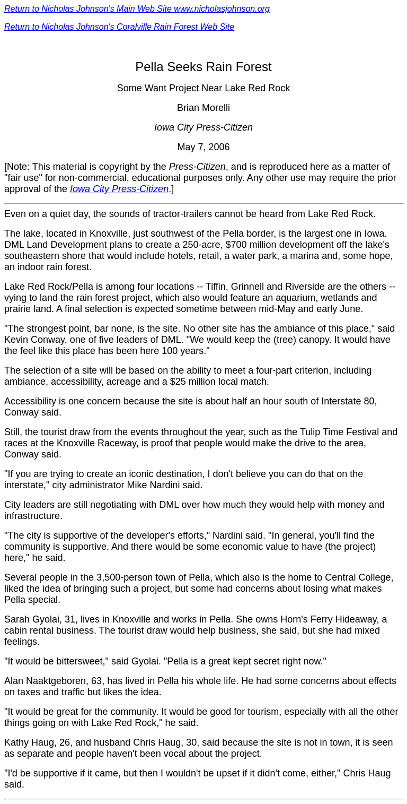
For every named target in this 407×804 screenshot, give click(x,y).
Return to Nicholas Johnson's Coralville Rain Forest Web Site (119, 26)
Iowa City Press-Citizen (119, 189)
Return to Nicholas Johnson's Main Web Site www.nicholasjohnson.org (137, 8)
